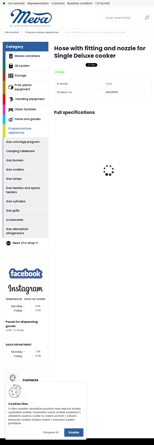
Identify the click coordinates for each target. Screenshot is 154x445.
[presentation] (56, 164)
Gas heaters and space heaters (23, 190)
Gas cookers (15, 169)
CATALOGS (102, 3)
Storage (17, 75)
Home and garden (24, 119)
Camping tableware (20, 151)
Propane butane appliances (42, 32)
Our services (16, 3)
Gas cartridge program (23, 142)
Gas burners (14, 160)
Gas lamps (14, 179)
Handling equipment (26, 99)
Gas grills (12, 210)
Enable (74, 432)
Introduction (12, 32)
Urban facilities (22, 109)
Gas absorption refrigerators (17, 231)
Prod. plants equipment (20, 87)
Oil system (19, 66)
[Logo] (27, 18)
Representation (38, 3)
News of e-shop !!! (22, 243)
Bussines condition (80, 3)
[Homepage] (4, 3)
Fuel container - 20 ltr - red (76, 178)
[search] (147, 19)
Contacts (58, 3)
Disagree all (50, 432)
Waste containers (24, 56)
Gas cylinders (16, 201)
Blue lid (112, 172)
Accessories (14, 220)
